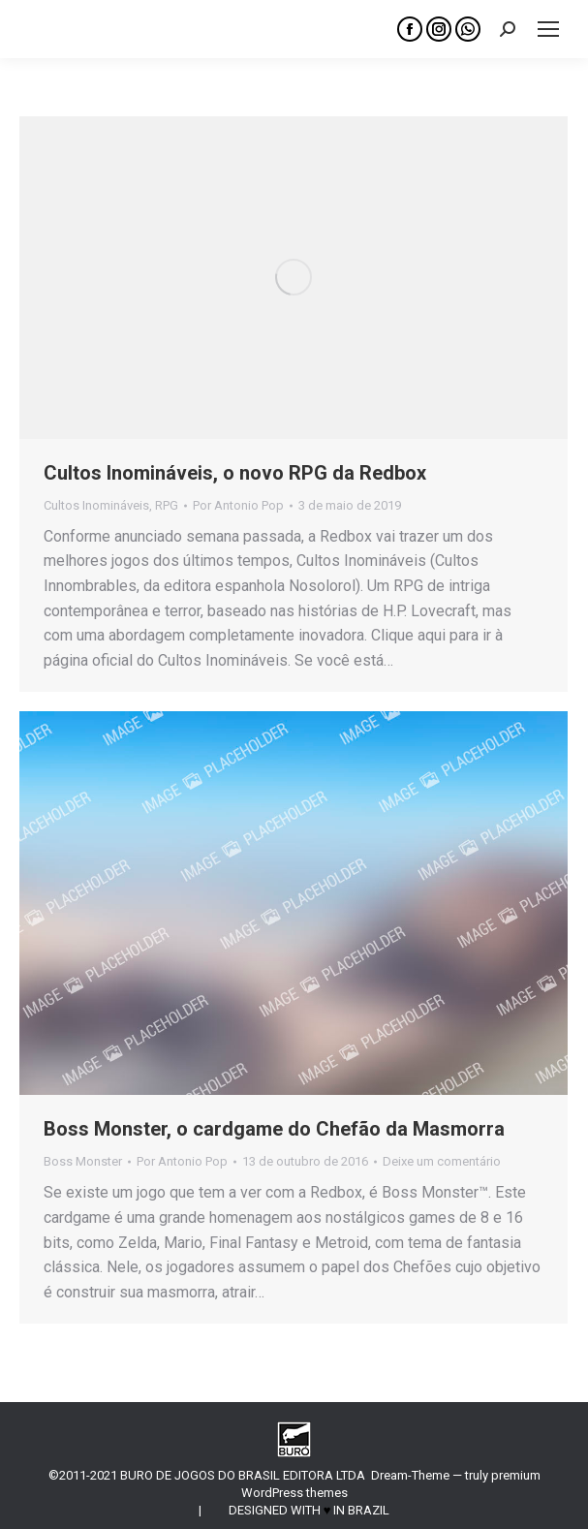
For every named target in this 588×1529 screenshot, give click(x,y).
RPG (166, 505)
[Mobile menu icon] (548, 29)
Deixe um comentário (442, 1161)
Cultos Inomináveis (96, 505)
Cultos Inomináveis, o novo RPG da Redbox (235, 472)
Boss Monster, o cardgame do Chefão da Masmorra (274, 1128)
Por (238, 505)
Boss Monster (83, 1161)
